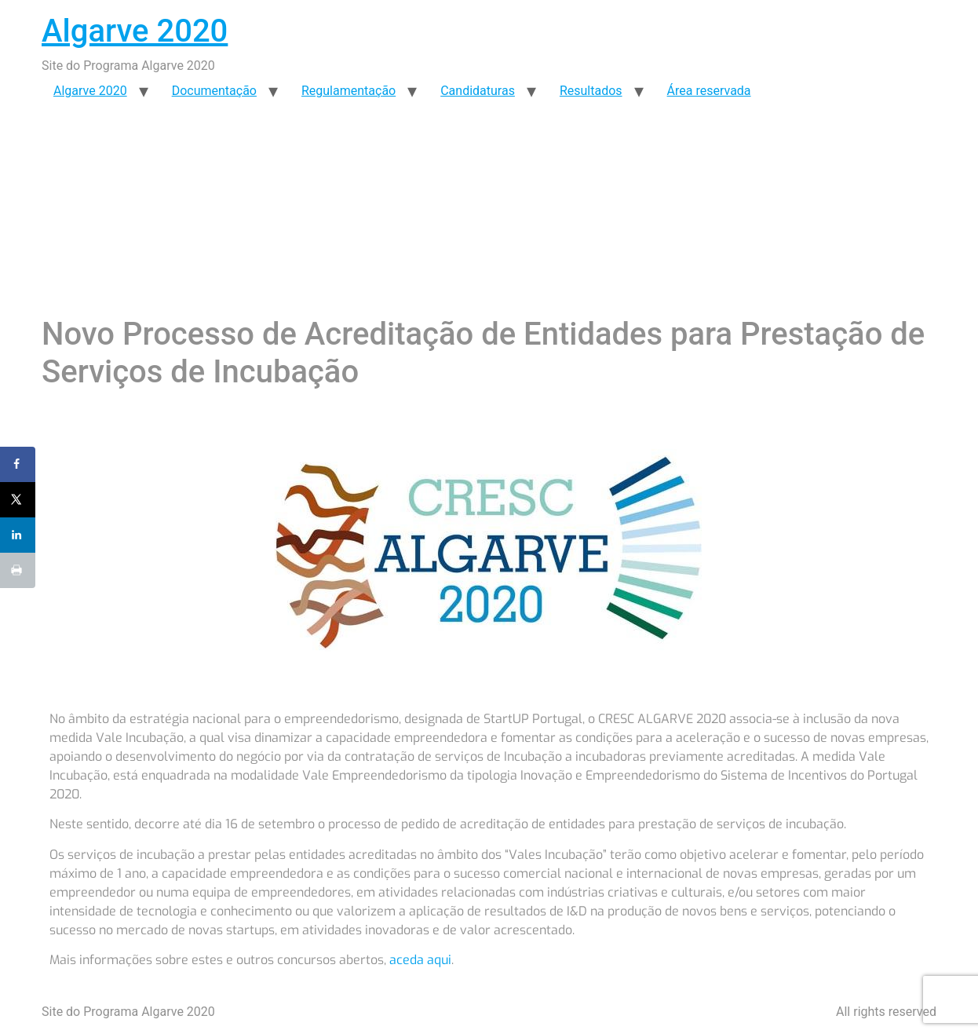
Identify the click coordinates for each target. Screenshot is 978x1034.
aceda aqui (420, 960)
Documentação (214, 90)
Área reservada (709, 90)
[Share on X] (17, 499)
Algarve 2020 (135, 31)
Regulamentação (348, 90)
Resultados (591, 90)
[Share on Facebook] (17, 464)
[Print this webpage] (17, 570)
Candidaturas (477, 90)
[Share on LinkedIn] (17, 535)
